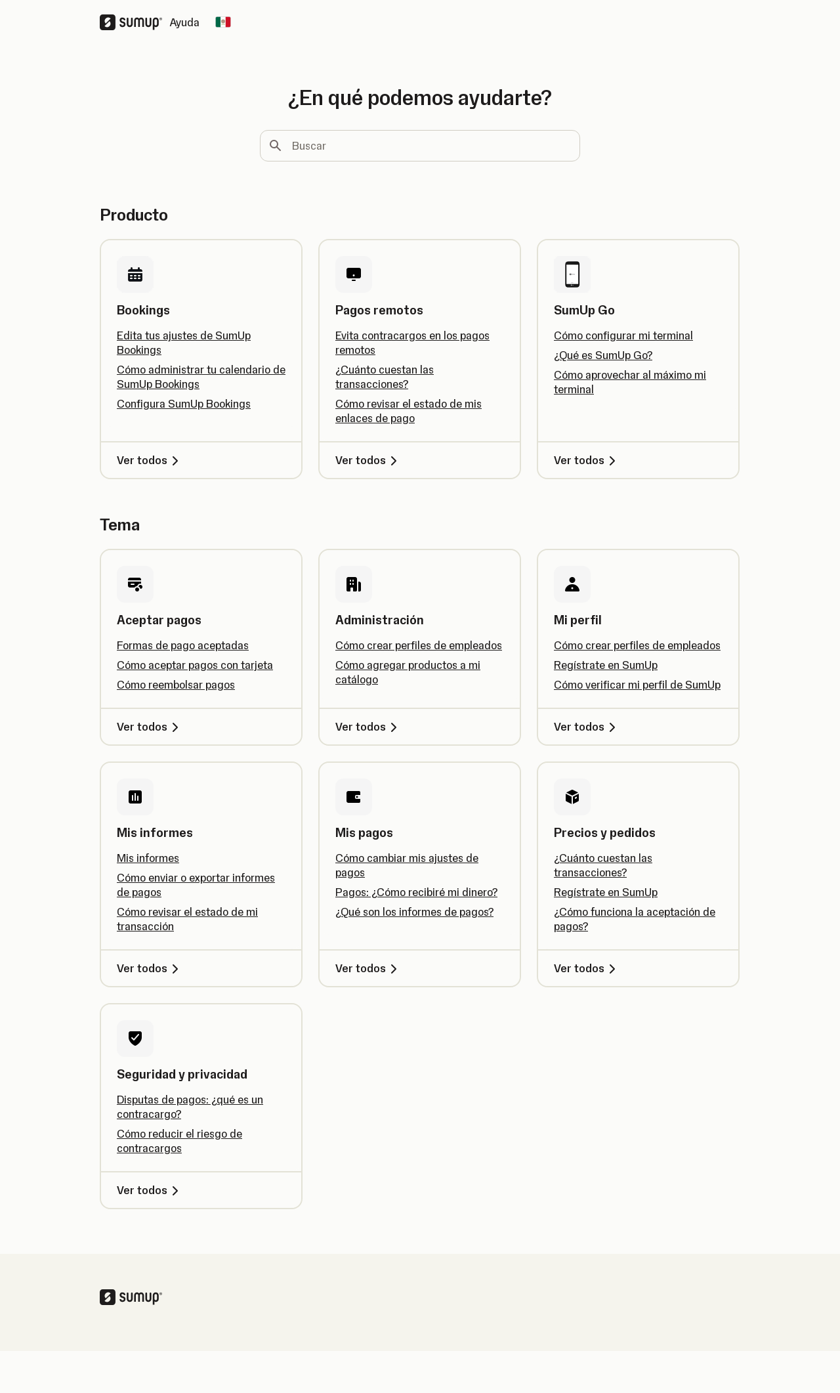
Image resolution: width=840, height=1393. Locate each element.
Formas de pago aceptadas (183, 645)
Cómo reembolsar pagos (176, 684)
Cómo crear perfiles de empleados (418, 645)
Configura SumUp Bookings (184, 403)
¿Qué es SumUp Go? (603, 355)
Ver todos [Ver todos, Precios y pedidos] (587, 968)
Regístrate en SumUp (606, 665)
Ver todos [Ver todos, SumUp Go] (587, 460)
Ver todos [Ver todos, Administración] (368, 726)
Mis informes (148, 858)
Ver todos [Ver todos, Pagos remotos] (368, 460)
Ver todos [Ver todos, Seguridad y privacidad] (150, 1190)
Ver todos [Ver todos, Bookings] (150, 460)
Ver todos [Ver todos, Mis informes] (150, 968)
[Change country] (223, 22)
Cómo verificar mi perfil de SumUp (637, 684)
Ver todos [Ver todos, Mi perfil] (587, 726)
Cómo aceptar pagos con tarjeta (195, 665)
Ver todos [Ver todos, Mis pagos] (368, 968)
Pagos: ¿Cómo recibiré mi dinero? (416, 892)
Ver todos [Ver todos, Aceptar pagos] (150, 726)
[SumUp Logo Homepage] (135, 22)
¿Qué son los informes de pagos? (414, 911)
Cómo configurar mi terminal (623, 335)
